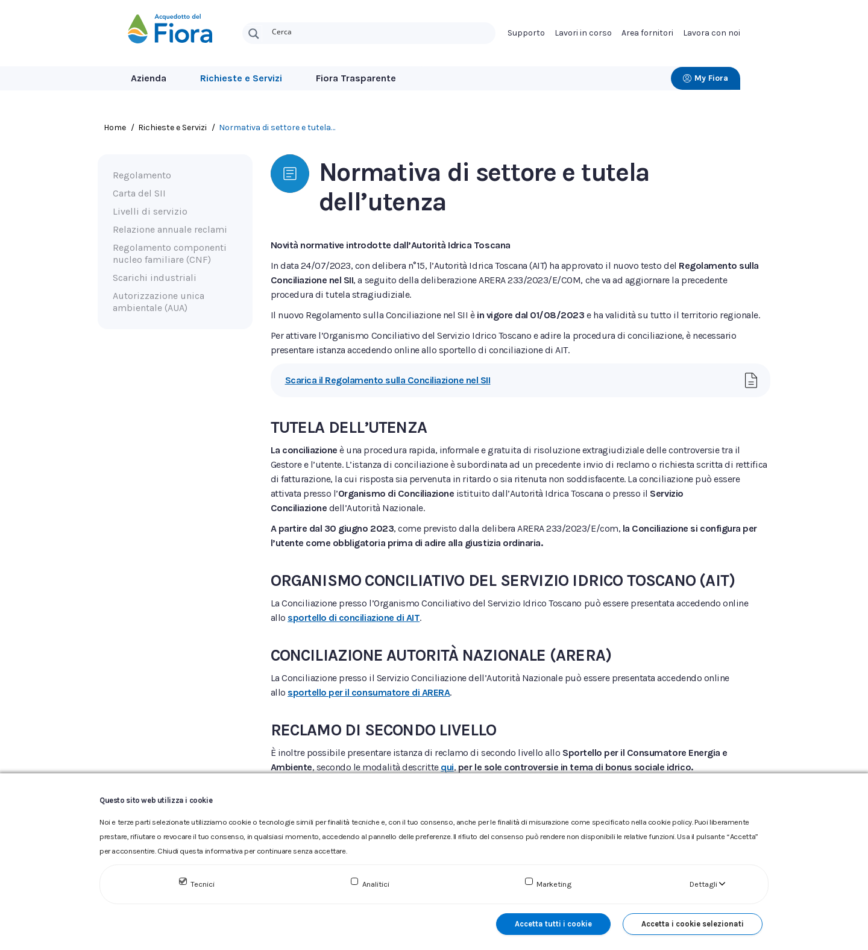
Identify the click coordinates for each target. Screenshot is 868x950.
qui (447, 767)
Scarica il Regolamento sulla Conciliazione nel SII (388, 380)
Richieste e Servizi (241, 78)
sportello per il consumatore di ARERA (369, 692)
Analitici (375, 884)
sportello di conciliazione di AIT (354, 617)
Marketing (553, 884)
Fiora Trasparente (356, 78)
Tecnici (202, 884)
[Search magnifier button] (253, 33)
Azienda (148, 78)
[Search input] (381, 31)
